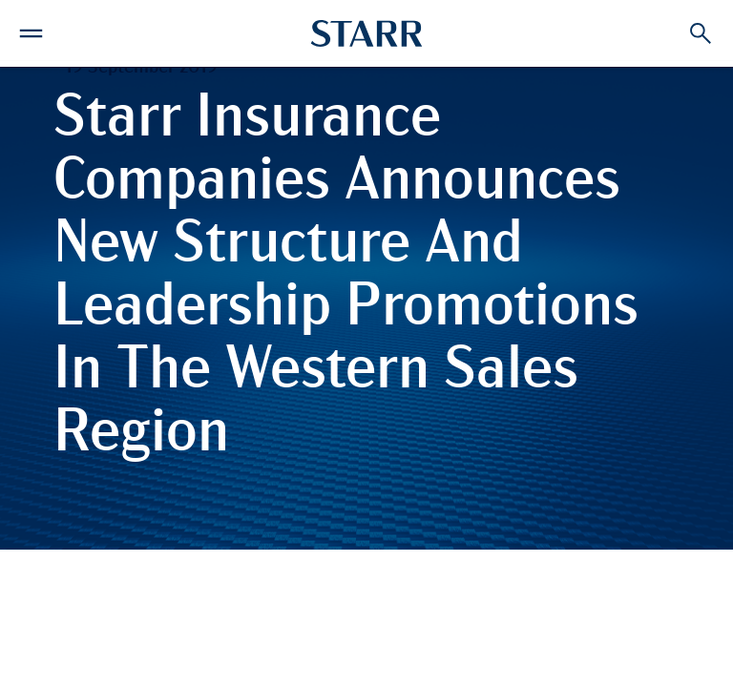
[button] (31, 30)
